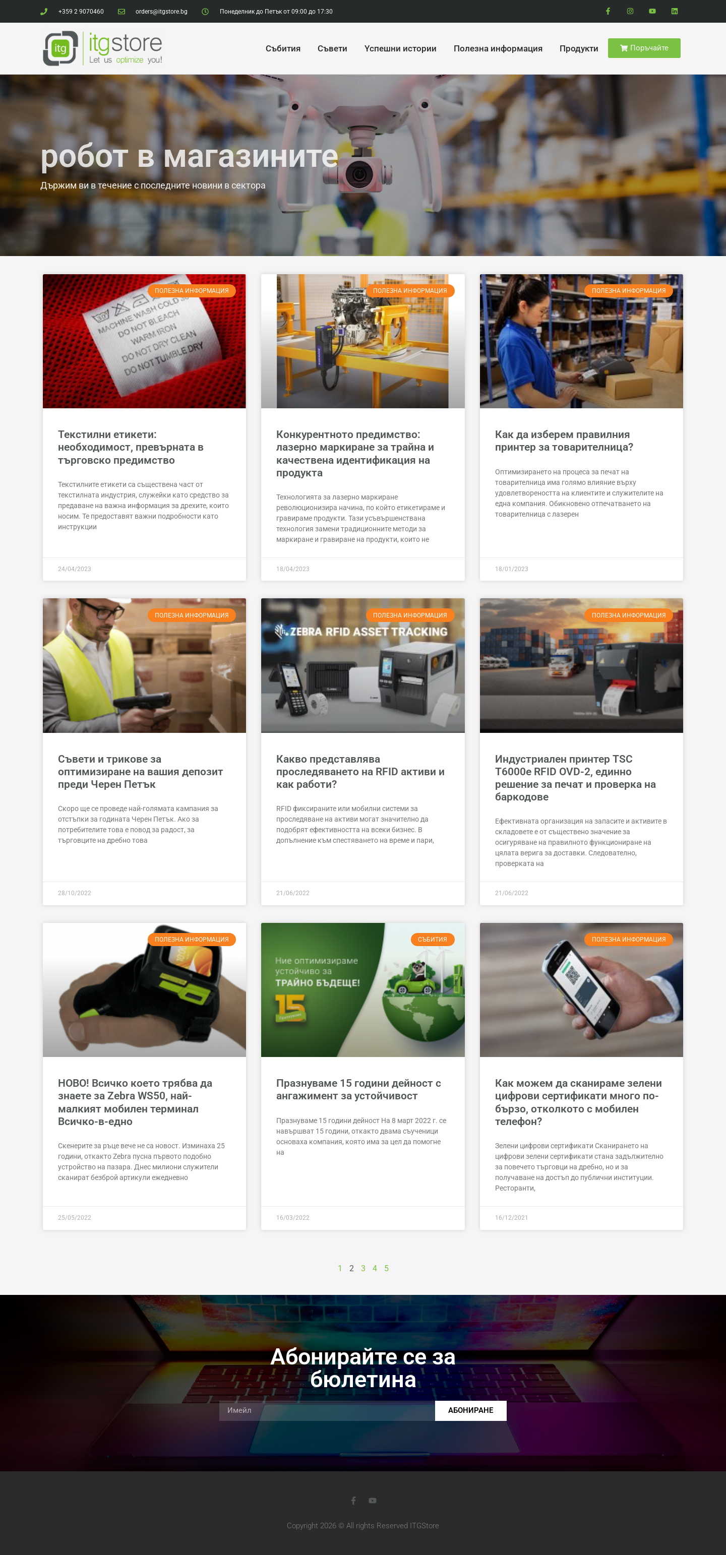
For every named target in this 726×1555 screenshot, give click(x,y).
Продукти (579, 48)
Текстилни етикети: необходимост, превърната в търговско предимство (131, 447)
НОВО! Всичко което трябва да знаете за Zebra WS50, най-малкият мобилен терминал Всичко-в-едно (135, 1102)
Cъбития (283, 48)
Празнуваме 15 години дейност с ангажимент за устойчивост (358, 1089)
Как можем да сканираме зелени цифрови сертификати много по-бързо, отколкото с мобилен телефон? (578, 1102)
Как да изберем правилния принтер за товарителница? (564, 440)
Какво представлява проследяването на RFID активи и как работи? (360, 771)
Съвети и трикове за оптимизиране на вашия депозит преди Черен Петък (140, 771)
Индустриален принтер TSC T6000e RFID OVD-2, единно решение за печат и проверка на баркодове (575, 778)
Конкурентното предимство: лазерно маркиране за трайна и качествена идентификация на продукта (355, 453)
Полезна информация (498, 48)
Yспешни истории (401, 48)
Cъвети (332, 48)
